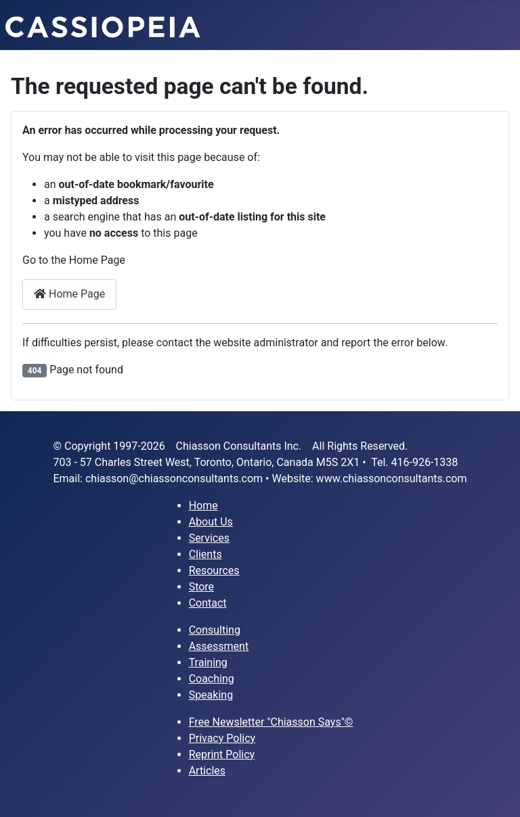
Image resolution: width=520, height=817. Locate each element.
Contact (208, 603)
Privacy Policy (222, 738)
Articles (207, 770)
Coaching (211, 678)
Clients (205, 554)
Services (209, 538)
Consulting (214, 630)
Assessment (219, 646)
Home (203, 505)
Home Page (69, 293)
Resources (214, 570)
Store (201, 586)
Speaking (211, 694)
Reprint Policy (222, 754)
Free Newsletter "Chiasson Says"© (271, 722)
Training (208, 662)
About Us (211, 521)
